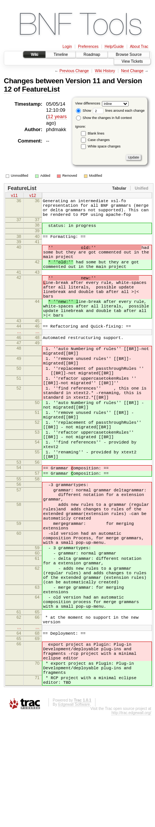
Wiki (34, 54)
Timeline (60, 54)
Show (83, 110)
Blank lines (96, 133)
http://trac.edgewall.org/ (131, 824)
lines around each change (119, 110)
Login (67, 46)
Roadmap (92, 54)
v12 (32, 196)
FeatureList (41, 89)
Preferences (88, 46)
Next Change (132, 71)
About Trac (139, 46)
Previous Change (74, 71)
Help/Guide (114, 46)
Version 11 (82, 81)
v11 (14, 196)
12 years (57, 116)
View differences (87, 103)
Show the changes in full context (104, 118)
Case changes (99, 140)
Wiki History (105, 71)
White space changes (104, 146)
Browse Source (129, 54)
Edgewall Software (74, 816)
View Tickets (132, 61)
